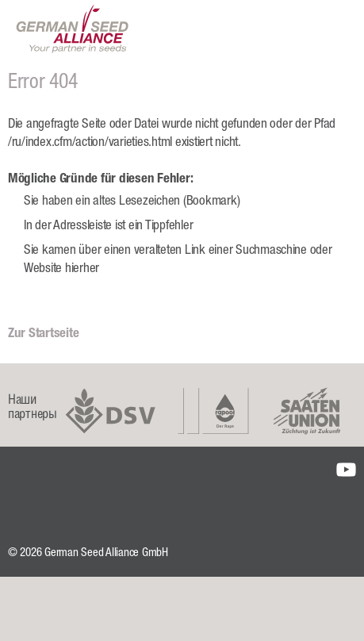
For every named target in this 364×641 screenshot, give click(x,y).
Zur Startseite (43, 334)
